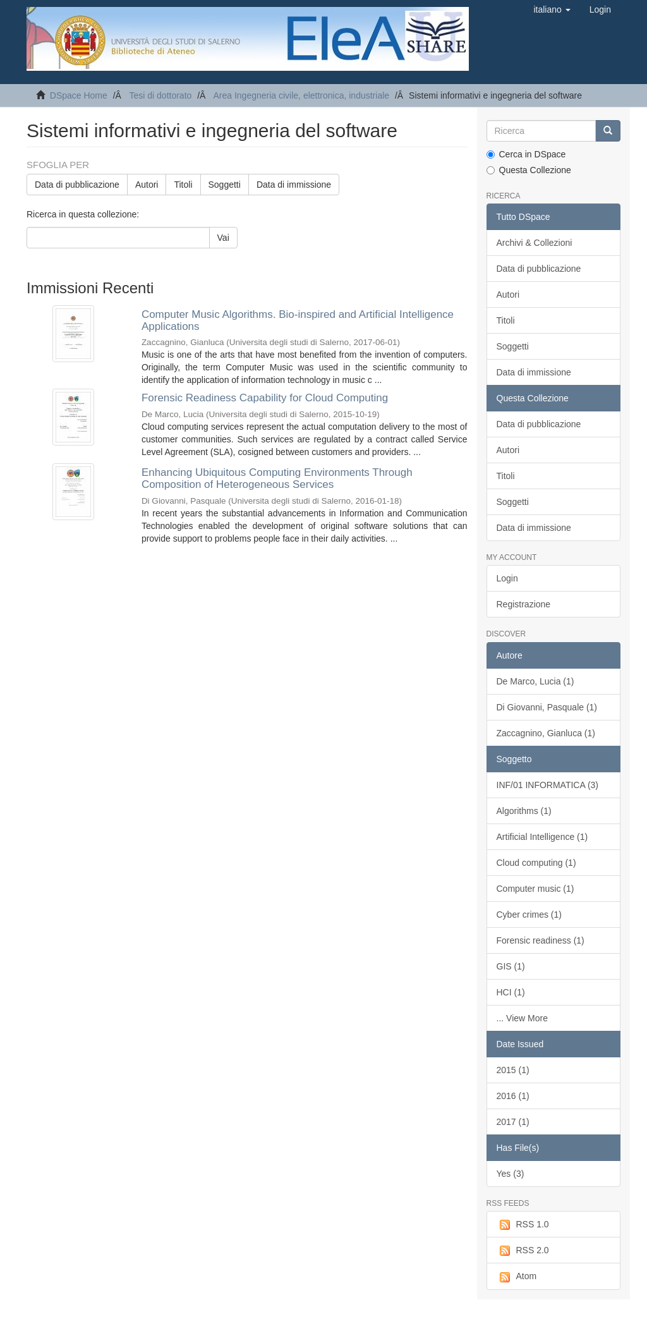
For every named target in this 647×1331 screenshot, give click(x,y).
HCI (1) (511, 992)
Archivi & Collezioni (534, 243)
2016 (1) (513, 1096)
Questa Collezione (529, 170)
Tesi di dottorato (160, 95)
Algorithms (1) (524, 811)
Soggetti (225, 184)
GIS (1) (511, 966)
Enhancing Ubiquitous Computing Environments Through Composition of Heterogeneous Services (277, 478)
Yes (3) (510, 1174)
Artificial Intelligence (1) (542, 837)
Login (507, 578)
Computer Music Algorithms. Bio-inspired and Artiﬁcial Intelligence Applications (298, 320)
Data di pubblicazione (77, 184)
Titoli (183, 184)
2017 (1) (513, 1122)
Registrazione (524, 604)
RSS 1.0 (523, 1225)
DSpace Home (78, 95)
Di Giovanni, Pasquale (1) (547, 707)
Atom (517, 1276)
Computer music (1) (535, 889)
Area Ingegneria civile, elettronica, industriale (301, 95)
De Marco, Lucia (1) (535, 681)
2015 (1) (513, 1070)
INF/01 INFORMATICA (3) (548, 785)
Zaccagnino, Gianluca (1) (546, 733)
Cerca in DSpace (526, 154)
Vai (223, 238)
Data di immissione (294, 184)
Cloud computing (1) (536, 863)
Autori (147, 184)
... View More (522, 1018)
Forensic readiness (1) (540, 940)
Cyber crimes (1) (529, 914)
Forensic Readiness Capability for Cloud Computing (265, 398)
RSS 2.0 (523, 1250)
